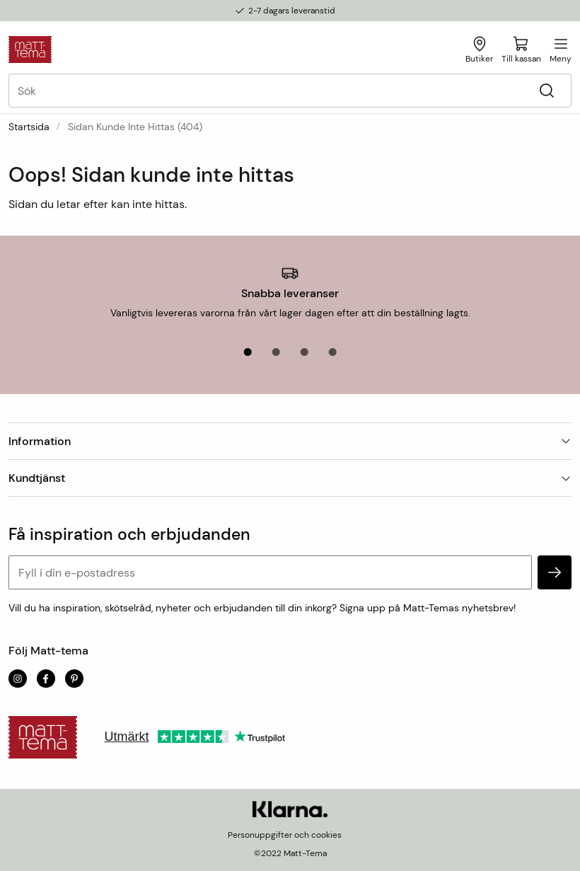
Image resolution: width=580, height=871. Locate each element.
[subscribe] (555, 572)
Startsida (29, 126)
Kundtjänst (290, 478)
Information (290, 441)
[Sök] (546, 91)
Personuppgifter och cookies (285, 835)
